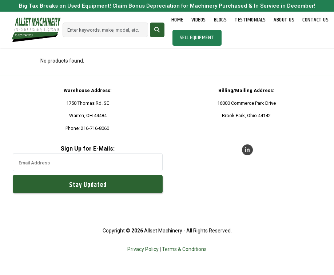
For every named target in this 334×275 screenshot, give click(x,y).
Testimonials (250, 20)
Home (177, 20)
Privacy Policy (143, 249)
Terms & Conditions (184, 249)
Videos (198, 20)
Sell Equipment (197, 37)
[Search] (105, 30)
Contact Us (315, 20)
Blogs (220, 20)
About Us (284, 20)
